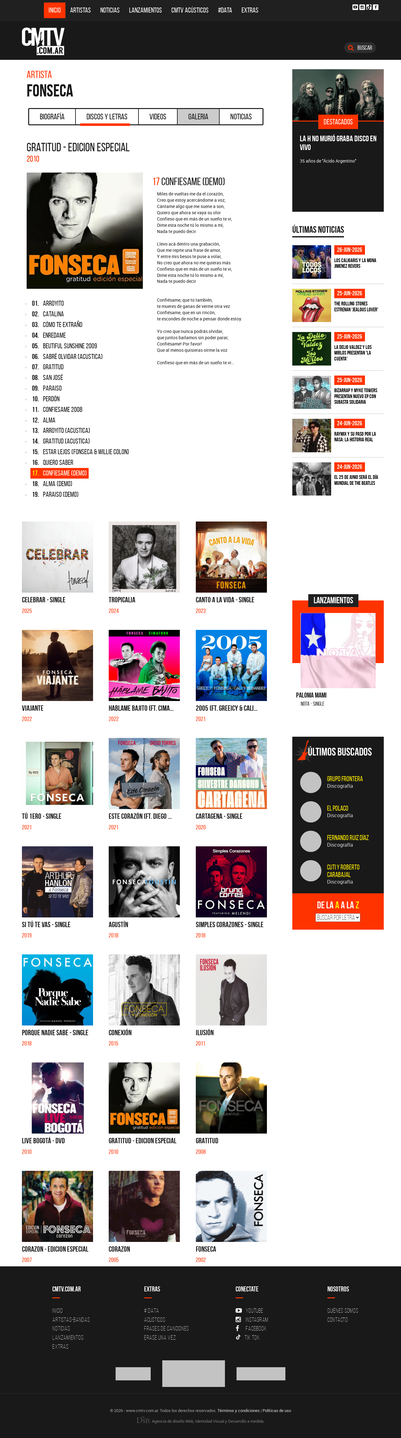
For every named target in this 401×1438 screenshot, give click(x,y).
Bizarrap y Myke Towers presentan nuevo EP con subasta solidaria (355, 396)
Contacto (337, 1319)
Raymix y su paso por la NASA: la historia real (355, 437)
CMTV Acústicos (190, 10)
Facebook (251, 1328)
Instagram (252, 1319)
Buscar (360, 47)
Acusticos (154, 1319)
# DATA (151, 1310)
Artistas (80, 10)
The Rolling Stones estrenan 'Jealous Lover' (356, 306)
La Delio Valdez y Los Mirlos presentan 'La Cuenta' (353, 352)
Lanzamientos (145, 10)
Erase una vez (160, 1337)
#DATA (225, 10)
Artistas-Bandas (71, 1319)
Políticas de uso (277, 1410)
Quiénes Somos (342, 1310)
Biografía (52, 116)
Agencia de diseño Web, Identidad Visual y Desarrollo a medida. (200, 1421)
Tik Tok (248, 1337)
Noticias (110, 10)
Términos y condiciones (238, 1410)
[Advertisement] (339, 544)
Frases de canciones (166, 1328)
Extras (250, 10)
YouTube (249, 1310)
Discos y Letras (105, 118)
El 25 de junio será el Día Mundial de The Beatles (356, 480)
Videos (157, 116)
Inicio (55, 10)
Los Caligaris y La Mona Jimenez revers (355, 263)
